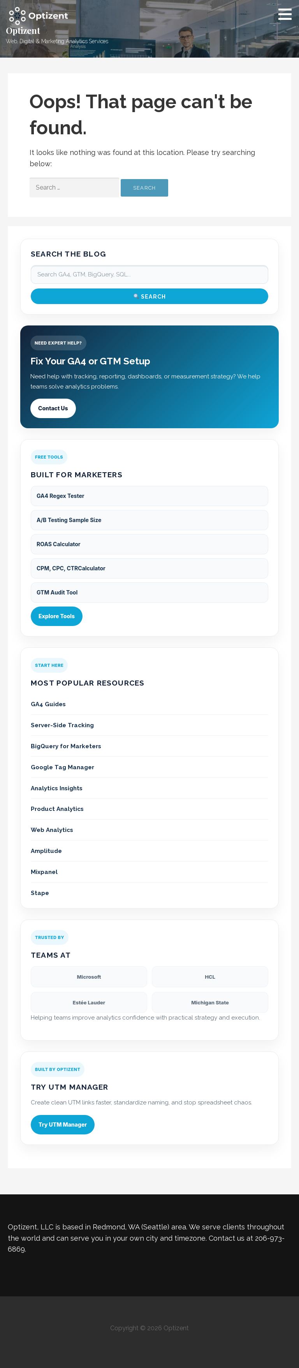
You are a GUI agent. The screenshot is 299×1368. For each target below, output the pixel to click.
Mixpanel (44, 872)
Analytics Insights (57, 788)
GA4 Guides (48, 704)
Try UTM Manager (63, 1124)
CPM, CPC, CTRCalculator (71, 568)
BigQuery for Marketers (66, 746)
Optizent (23, 30)
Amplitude (46, 851)
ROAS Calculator (59, 544)
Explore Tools (57, 616)
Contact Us (53, 408)
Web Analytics (52, 829)
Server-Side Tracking (62, 725)
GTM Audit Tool (57, 592)
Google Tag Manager (62, 767)
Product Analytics (57, 808)
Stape (40, 893)
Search (150, 296)
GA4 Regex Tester (60, 495)
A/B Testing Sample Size (69, 520)
